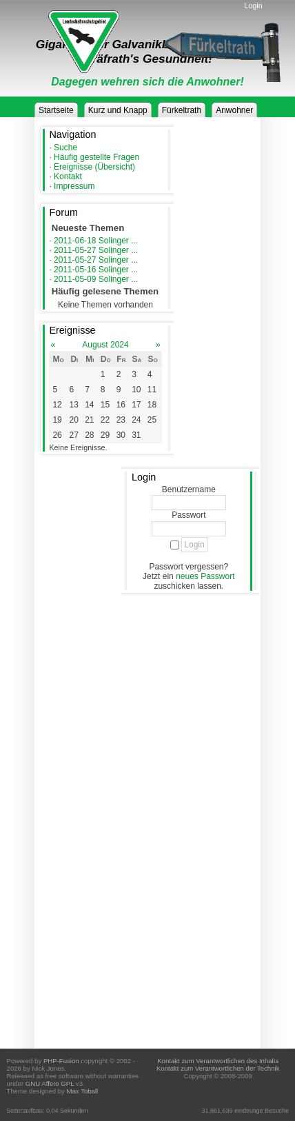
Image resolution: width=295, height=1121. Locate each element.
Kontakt (68, 176)
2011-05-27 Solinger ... (96, 250)
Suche (65, 147)
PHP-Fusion (61, 1060)
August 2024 (105, 345)
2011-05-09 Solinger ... (96, 279)
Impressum (74, 186)
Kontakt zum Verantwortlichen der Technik (217, 1068)
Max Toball (83, 1091)
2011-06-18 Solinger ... (96, 240)
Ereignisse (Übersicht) (94, 167)
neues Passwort (205, 576)
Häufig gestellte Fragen (96, 157)
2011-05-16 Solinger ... (96, 269)
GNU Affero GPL (50, 1083)
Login (253, 5)
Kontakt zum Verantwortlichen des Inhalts (217, 1060)
